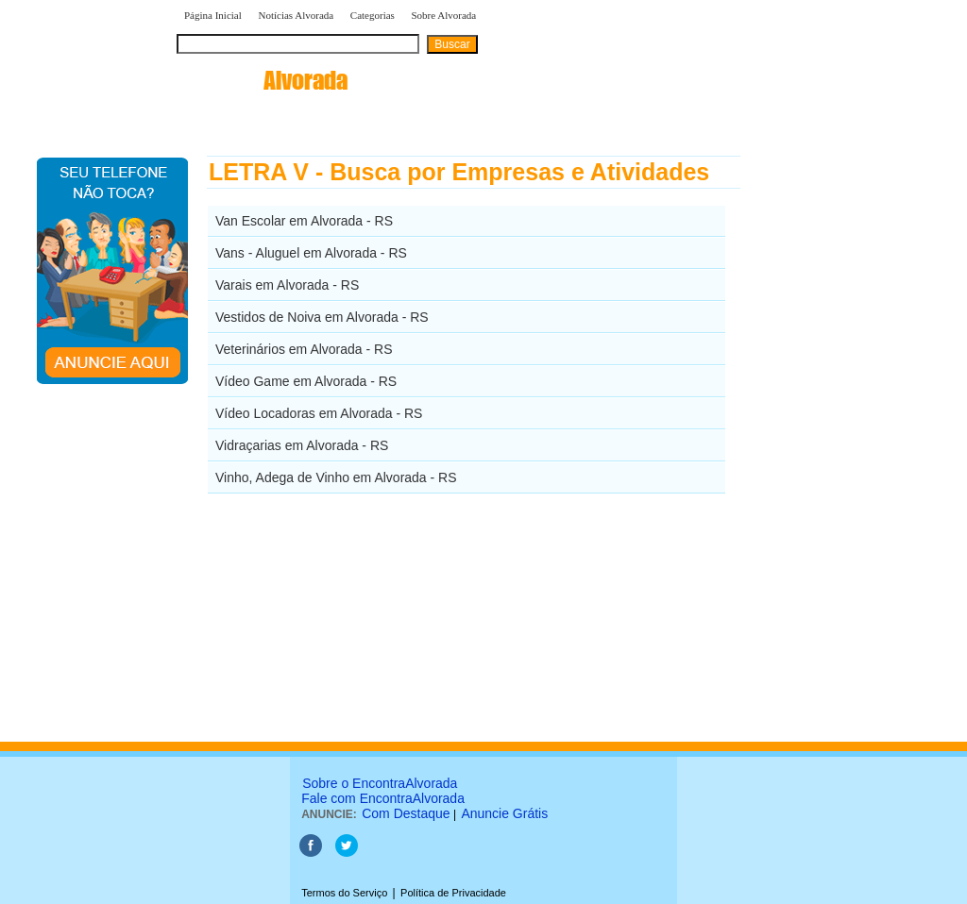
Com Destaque (406, 813)
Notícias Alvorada (295, 15)
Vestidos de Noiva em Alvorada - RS (322, 317)
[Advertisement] (838, 439)
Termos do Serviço (344, 892)
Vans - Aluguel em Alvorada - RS (311, 252)
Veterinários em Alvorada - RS (304, 349)
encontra (262, 80)
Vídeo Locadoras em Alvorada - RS (318, 413)
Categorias (372, 15)
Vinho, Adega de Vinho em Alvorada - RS (336, 477)
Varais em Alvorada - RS (287, 285)
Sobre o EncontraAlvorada (379, 783)
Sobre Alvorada (444, 15)
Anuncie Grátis (504, 813)
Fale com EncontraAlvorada (383, 798)
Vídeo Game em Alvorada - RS (306, 381)
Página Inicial (213, 15)
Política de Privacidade (453, 892)
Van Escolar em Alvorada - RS (304, 220)
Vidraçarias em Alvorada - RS (301, 445)
